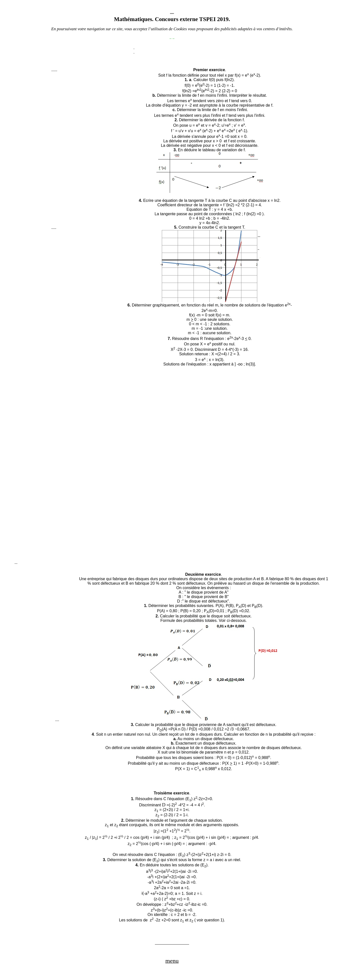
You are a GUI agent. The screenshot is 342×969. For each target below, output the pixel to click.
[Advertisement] (88, 151)
